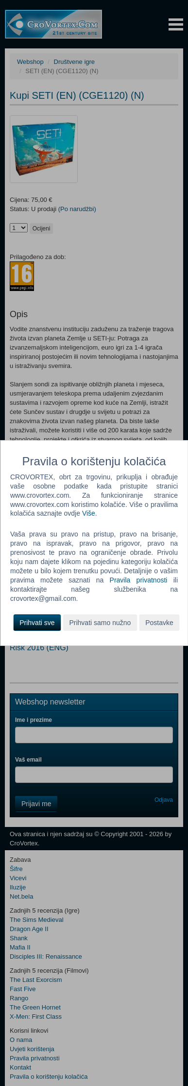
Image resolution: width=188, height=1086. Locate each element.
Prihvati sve (36, 623)
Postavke (159, 623)
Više (88, 513)
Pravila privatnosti (139, 580)
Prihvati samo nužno (100, 623)
